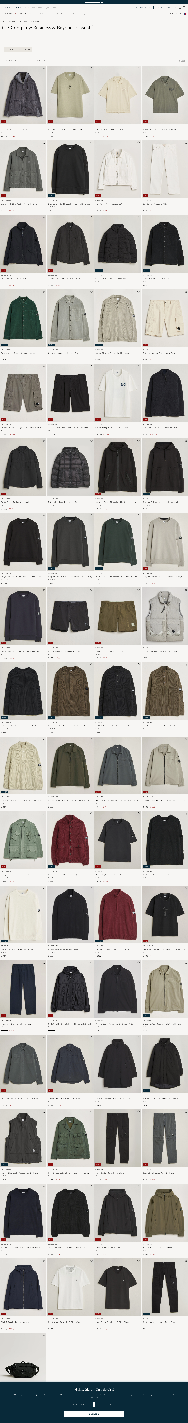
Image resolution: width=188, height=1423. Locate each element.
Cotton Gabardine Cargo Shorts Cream (159, 353)
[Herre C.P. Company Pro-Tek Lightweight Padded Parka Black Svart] (117, 1064)
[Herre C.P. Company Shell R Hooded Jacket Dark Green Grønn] (165, 1213)
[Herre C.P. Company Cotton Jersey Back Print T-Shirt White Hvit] (117, 393)
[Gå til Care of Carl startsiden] (12, 8)
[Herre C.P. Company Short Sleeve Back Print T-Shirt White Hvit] (70, 1287)
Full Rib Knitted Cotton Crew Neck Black (18, 726)
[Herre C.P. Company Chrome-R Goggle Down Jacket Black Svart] (117, 244)
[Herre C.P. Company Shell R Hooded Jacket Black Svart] (117, 1213)
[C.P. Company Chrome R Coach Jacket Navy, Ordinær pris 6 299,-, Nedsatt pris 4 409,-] (23, 250)
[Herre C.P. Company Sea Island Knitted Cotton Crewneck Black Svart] (70, 1213)
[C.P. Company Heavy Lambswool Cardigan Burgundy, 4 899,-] (70, 847)
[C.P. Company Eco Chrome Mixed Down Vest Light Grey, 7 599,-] (165, 623)
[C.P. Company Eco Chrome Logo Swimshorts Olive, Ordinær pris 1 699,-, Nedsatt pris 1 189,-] (117, 623)
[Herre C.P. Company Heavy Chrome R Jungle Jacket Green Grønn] (23, 840)
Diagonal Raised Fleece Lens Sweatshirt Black (21, 577)
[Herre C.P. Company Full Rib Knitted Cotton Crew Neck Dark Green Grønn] (70, 691)
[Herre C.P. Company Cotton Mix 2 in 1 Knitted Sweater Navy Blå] (165, 393)
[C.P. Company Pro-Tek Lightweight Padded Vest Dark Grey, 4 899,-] (23, 1145)
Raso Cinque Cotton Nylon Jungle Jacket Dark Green (68, 1173)
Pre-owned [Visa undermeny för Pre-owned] (91, 14)
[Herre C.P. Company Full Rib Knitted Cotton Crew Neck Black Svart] (23, 691)
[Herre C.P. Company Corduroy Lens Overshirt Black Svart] (165, 244)
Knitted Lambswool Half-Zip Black (63, 949)
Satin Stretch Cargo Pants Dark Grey (159, 1173)
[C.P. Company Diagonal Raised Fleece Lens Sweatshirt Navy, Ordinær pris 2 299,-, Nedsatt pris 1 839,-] (23, 623)
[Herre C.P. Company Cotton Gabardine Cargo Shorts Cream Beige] (165, 318)
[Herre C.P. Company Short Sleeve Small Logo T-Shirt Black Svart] (117, 1287)
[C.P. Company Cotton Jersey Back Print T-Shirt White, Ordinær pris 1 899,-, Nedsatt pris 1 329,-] (117, 399)
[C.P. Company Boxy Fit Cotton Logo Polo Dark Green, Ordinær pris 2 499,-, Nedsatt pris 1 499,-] (165, 101)
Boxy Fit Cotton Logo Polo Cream (110, 129)
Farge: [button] (29, 61)
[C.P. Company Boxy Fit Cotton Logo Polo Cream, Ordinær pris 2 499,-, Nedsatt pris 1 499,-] (117, 101)
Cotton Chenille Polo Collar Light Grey (112, 353)
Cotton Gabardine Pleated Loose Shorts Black (68, 427)
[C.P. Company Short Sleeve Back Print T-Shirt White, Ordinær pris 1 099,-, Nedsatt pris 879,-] (70, 1294)
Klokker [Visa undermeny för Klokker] (42, 14)
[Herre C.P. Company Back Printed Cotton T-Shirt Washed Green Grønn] (70, 95)
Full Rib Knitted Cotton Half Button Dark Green (163, 726)
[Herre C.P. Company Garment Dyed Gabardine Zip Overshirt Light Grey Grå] (165, 765)
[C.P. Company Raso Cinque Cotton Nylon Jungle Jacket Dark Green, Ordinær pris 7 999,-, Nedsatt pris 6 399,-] (70, 1145)
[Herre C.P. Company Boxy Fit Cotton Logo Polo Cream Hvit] (117, 95)
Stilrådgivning (164, 7)
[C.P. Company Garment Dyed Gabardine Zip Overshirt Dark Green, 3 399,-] (70, 772)
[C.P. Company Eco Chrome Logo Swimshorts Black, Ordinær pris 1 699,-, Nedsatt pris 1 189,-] (70, 623)
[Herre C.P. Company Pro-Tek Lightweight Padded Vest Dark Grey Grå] (23, 1138)
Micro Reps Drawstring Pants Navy (16, 1024)
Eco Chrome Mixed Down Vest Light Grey (160, 651)
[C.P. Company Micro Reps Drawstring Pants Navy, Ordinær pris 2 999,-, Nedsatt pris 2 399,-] (23, 996)
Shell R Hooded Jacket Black (107, 1247)
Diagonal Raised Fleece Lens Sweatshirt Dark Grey (70, 577)
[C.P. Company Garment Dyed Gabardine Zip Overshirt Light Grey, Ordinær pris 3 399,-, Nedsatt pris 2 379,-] (165, 772)
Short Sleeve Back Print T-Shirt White (64, 1322)
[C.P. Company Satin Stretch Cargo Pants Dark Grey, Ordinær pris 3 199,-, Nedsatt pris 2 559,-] (165, 1145)
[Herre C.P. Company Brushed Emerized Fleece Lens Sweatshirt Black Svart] (70, 169)
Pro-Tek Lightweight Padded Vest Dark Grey (20, 1173)
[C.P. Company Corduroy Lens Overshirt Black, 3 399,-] (165, 250)
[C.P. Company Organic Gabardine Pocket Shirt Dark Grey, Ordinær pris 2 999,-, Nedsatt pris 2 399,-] (23, 1070)
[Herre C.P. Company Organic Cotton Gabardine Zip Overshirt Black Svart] (117, 989)
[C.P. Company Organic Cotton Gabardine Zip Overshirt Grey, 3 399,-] (165, 996)
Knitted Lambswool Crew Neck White (17, 949)
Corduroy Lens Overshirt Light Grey (63, 353)
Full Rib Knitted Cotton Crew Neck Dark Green (68, 726)
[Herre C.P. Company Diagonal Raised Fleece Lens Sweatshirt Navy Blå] (23, 616)
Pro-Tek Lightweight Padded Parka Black (113, 1098)
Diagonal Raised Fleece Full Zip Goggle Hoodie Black (115, 502)
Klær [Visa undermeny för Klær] (22, 14)
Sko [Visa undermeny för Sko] (26, 14)
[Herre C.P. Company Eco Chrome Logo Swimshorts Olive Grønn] (117, 616)
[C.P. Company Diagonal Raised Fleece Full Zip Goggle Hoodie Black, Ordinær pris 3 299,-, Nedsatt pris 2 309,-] (117, 474)
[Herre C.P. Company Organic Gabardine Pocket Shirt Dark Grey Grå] (23, 1064)
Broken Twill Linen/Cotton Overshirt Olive (19, 204)
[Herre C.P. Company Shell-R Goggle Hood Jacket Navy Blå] (23, 1287)
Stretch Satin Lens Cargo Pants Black (159, 1322)
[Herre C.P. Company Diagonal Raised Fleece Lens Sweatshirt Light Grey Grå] (165, 542)
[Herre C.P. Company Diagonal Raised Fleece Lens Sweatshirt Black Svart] (23, 542)
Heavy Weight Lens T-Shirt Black (109, 875)
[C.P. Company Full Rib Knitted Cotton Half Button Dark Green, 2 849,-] (165, 698)
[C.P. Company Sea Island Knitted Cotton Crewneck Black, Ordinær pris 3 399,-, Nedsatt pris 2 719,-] (70, 1219)
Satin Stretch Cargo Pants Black (109, 1173)
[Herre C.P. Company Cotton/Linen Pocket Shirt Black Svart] (23, 467)
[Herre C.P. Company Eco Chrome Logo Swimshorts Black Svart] (70, 616)
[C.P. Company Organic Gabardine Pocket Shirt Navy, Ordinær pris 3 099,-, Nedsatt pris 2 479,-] (70, 1070)
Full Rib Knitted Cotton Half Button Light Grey (21, 800)
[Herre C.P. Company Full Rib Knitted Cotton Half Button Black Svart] (117, 691)
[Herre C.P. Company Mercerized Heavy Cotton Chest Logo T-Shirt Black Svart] (165, 914)
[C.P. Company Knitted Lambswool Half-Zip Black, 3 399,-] (70, 921)
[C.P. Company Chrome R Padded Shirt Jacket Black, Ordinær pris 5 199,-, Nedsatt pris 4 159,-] (70, 250)
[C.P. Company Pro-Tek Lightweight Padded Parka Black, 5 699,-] (117, 1070)
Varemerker (65, 14)
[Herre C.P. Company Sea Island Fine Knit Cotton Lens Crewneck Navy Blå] (23, 1213)
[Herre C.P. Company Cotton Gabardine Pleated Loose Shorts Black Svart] (70, 393)
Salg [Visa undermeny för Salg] (17, 14)
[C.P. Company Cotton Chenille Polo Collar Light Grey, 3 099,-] (117, 325)
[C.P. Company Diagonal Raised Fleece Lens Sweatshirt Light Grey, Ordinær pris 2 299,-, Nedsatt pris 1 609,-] (165, 549)
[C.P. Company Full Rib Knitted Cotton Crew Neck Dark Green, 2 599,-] (70, 698)
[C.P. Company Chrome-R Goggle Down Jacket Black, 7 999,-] (117, 250)
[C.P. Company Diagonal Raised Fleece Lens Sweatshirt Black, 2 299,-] (23, 549)
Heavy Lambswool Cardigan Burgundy (64, 875)
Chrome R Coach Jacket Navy (13, 278)
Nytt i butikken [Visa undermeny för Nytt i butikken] (8, 14)
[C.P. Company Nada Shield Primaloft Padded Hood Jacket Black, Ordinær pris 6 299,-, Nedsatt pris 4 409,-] (70, 996)
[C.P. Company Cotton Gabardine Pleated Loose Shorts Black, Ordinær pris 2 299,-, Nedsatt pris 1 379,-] (70, 399)
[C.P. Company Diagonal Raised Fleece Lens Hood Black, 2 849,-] (165, 474)
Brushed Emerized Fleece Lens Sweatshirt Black (69, 204)
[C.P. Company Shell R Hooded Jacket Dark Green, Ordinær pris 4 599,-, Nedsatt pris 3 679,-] (165, 1219)
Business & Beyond (31, 21)
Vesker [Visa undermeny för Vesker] (49, 14)
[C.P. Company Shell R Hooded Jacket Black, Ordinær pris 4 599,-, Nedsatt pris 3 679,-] (117, 1219)
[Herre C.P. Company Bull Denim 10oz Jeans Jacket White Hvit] (117, 169)
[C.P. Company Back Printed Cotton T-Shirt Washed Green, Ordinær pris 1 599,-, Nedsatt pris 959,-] (70, 101)
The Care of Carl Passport (94, 2)
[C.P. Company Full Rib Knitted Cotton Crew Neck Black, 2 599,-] (23, 698)
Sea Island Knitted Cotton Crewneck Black (66, 1247)
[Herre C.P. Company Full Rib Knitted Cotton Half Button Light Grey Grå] (23, 765)
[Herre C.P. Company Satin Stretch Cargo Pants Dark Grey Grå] (165, 1138)
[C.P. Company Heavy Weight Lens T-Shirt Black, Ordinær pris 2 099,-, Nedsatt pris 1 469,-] (117, 847)
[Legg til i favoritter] (43, 68)
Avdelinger (17, 21)
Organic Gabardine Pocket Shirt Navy (64, 1098)
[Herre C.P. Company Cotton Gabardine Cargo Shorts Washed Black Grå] (23, 393)
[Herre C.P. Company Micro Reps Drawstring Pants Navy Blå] (23, 989)
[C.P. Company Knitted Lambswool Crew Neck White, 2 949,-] (23, 921)
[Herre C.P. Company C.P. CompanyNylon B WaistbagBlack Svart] (23, 1362)
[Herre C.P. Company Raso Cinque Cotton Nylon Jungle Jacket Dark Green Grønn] (70, 1138)
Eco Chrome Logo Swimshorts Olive (110, 651)
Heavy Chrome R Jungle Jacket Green (17, 875)
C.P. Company (7, 21)
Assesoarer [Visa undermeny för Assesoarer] (34, 14)
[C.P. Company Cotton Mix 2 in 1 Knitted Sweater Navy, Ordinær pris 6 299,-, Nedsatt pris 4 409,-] (165, 399)
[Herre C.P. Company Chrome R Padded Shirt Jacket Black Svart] (70, 244)
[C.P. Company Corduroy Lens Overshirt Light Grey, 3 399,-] (70, 325)
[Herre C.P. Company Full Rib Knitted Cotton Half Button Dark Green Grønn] (165, 691)
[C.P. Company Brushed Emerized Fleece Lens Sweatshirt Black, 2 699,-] (70, 176)
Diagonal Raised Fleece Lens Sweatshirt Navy (20, 651)
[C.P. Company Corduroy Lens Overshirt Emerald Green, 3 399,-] (23, 325)
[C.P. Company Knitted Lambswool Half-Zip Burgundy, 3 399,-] (117, 921)
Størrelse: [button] (43, 61)
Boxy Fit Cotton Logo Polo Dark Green (159, 129)
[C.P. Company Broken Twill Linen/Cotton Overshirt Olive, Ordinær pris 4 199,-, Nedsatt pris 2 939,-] (23, 176)
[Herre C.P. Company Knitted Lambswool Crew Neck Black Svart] (165, 840)
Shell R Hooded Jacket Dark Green (157, 1247)
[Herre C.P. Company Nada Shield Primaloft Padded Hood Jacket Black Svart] (70, 989)
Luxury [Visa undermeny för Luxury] (99, 14)
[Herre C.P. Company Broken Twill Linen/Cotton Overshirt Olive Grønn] (23, 169)
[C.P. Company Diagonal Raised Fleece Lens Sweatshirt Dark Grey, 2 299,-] (70, 549)
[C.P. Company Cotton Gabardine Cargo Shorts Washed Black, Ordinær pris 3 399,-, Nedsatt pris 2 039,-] (23, 399)
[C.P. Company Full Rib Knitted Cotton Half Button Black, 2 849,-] (117, 698)
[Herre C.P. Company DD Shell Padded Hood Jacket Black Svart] (70, 467)
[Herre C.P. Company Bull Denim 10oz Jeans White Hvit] (165, 169)
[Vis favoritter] (180, 7)
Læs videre (94, 1397)
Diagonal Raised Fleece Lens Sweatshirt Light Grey (165, 577)
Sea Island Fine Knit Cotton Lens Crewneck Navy (22, 1247)
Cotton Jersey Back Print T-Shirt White (112, 427)
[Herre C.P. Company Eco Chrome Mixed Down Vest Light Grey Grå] (165, 616)
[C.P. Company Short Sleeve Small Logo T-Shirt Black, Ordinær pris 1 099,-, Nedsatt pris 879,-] (117, 1294)
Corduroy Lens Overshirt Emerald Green (18, 353)
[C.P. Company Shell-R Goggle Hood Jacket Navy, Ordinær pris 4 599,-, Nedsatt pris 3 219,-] (23, 1294)
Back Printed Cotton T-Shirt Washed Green (67, 129)
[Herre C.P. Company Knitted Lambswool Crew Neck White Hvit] (23, 914)
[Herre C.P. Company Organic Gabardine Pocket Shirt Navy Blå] (70, 1064)
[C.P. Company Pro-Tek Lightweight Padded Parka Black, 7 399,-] (165, 1070)
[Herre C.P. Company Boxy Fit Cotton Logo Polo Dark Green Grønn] (165, 95)
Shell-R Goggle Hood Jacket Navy (15, 1322)
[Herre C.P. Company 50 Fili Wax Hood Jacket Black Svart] (23, 95)
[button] (167, 61)
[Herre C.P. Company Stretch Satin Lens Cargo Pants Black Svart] (165, 1287)
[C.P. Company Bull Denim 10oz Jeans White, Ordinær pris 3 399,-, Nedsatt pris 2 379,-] (165, 176)
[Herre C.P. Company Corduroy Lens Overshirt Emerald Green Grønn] (23, 318)
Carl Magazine (176, 14)
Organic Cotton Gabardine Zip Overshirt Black (115, 1024)
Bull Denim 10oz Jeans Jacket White (110, 204)
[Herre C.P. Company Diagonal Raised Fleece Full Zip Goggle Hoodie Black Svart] (117, 467)
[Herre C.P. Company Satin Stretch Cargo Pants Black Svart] (117, 1138)
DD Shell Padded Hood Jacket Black (64, 502)
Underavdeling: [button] (13, 61)
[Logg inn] (175, 7)
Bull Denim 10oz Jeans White (155, 204)
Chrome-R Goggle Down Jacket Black (111, 278)
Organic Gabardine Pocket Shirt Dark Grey (19, 1098)
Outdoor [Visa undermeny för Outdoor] (74, 14)
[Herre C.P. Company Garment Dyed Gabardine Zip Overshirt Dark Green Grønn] (70, 765)
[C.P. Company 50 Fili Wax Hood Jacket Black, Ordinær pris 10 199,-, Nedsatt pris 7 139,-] (23, 101)
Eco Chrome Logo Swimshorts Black (64, 651)
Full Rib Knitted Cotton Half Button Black (113, 726)
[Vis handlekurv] (184, 7)
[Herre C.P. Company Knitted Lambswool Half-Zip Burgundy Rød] (117, 914)
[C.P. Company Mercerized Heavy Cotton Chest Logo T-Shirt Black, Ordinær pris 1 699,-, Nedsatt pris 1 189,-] (165, 921)
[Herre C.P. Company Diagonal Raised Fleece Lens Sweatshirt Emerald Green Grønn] (117, 542)
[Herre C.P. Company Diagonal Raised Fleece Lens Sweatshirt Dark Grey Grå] (70, 542)
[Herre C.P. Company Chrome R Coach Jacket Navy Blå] (23, 244)
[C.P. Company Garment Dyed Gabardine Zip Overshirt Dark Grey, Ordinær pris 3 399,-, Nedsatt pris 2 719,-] (117, 772)
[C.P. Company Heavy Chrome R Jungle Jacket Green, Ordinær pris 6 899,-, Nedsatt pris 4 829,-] (23, 847)
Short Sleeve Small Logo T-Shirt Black (112, 1322)
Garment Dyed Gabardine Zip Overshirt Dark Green (70, 800)
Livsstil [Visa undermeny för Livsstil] (56, 14)
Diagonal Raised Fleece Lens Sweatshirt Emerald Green (116, 577)
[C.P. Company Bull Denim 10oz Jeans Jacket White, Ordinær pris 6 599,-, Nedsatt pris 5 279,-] (117, 176)
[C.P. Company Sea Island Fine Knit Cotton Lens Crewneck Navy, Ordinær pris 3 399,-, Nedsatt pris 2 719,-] (23, 1219)
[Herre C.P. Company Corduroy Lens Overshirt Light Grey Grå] (70, 318)
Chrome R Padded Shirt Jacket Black (64, 278)
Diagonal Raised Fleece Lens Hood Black (160, 502)
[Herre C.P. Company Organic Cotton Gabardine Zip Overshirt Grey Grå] (165, 989)
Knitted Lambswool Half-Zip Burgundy (112, 949)
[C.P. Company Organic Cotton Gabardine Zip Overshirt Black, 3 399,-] (117, 996)
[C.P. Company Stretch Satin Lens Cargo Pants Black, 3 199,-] (165, 1294)
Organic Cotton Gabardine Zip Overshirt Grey (162, 1024)
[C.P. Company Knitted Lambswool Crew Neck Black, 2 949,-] (165, 847)
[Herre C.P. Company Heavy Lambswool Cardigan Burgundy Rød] (70, 840)
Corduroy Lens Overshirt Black (156, 278)
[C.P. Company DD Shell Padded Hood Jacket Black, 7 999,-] (70, 474)
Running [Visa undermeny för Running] (82, 14)
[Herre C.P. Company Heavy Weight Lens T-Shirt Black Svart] (117, 840)
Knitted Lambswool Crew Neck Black (158, 875)
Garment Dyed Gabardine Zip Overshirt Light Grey (164, 800)
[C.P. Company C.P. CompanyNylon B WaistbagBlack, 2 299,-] (23, 1368)
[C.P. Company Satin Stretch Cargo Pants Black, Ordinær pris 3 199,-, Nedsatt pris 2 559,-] (117, 1145)
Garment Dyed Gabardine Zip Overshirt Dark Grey (116, 800)
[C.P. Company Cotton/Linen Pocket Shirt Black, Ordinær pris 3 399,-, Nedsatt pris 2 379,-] (23, 474)
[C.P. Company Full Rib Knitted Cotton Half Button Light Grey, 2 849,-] (23, 772)
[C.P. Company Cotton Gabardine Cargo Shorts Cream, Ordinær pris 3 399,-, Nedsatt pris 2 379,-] (165, 325)
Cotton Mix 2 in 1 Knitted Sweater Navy (160, 427)
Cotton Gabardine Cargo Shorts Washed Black (21, 427)
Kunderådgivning (143, 7)
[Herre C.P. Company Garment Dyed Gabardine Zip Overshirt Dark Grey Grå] (117, 765)
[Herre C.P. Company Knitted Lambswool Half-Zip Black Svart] (70, 914)
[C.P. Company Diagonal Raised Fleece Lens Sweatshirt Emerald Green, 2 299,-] (117, 549)
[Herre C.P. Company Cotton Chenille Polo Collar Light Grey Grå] (117, 318)
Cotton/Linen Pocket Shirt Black (15, 502)
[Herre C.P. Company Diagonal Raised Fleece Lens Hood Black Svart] (165, 467)
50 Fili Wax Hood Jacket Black (14, 129)
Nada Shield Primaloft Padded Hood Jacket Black (69, 1024)
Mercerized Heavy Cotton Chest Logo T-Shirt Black (165, 949)
